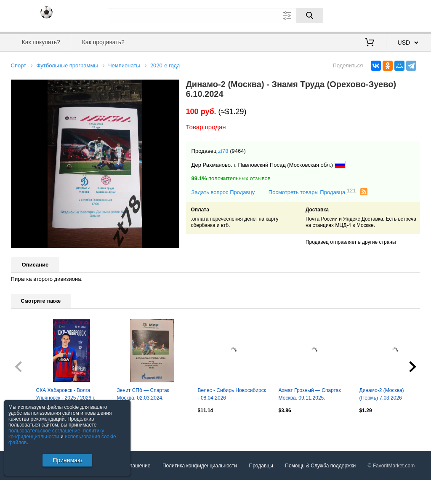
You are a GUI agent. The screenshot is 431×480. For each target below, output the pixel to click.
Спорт (19, 65)
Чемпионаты (124, 65)
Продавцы (261, 466)
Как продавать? (103, 42)
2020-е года (165, 65)
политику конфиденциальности (56, 434)
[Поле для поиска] (215, 15)
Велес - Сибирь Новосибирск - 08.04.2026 (232, 394)
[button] (171, 87)
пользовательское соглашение (44, 431)
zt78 (223, 151)
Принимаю (67, 460)
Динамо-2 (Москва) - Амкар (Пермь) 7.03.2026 (391, 394)
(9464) (238, 151)
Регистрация (403, 14)
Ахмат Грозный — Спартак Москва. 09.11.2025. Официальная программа (310, 395)
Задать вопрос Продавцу (223, 192)
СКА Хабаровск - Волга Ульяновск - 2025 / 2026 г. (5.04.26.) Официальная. (66, 395)
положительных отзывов (231, 178)
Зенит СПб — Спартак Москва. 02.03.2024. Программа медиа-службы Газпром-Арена (148, 395)
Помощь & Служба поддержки (320, 466)
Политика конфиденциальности (199, 466)
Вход (371, 14)
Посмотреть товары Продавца (312, 191)
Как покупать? (41, 42)
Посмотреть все (29, 429)
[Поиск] (309, 15)
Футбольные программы (67, 65)
